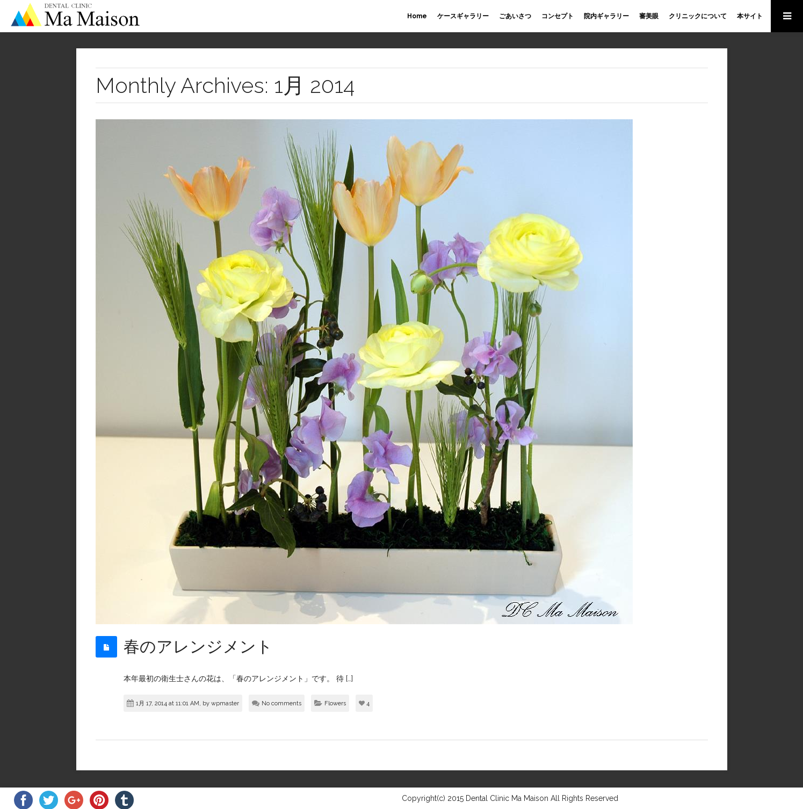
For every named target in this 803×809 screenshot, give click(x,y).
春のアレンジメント (198, 646)
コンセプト (557, 16)
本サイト (750, 16)
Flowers (335, 703)
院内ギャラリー (606, 16)
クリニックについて (698, 16)
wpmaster (225, 703)
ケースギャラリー (463, 16)
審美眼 (649, 16)
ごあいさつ (515, 16)
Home (417, 16)
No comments (281, 703)
